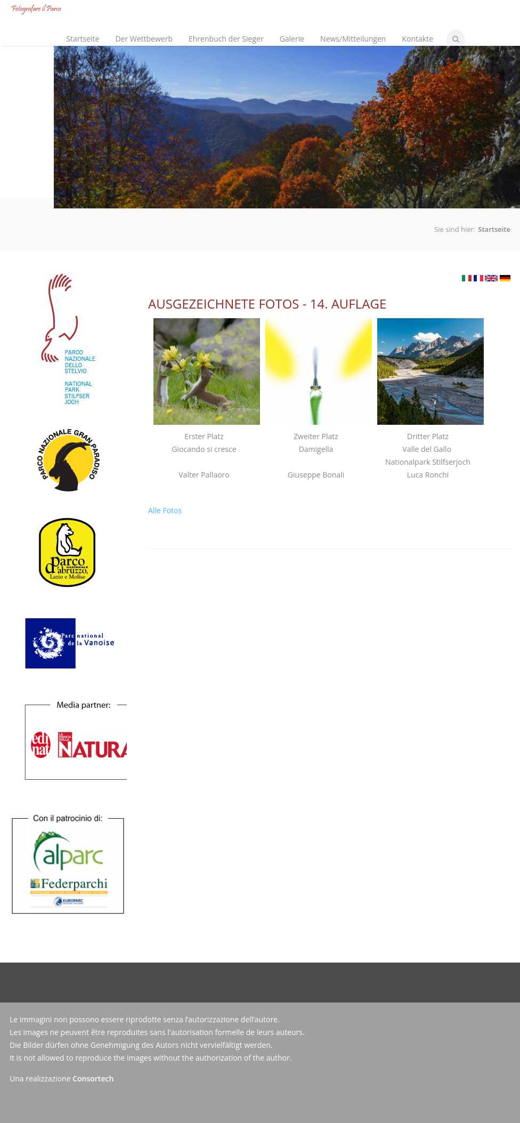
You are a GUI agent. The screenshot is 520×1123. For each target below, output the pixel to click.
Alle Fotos (165, 510)
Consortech (92, 1078)
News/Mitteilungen (353, 39)
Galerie (292, 39)
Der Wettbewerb (141, 29)
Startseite (82, 39)
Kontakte (417, 39)
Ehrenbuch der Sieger (226, 39)
